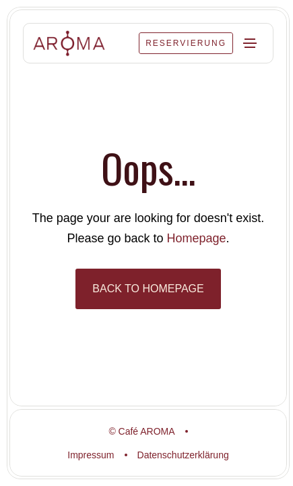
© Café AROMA (141, 431)
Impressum (90, 455)
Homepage (196, 238)
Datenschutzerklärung (183, 455)
